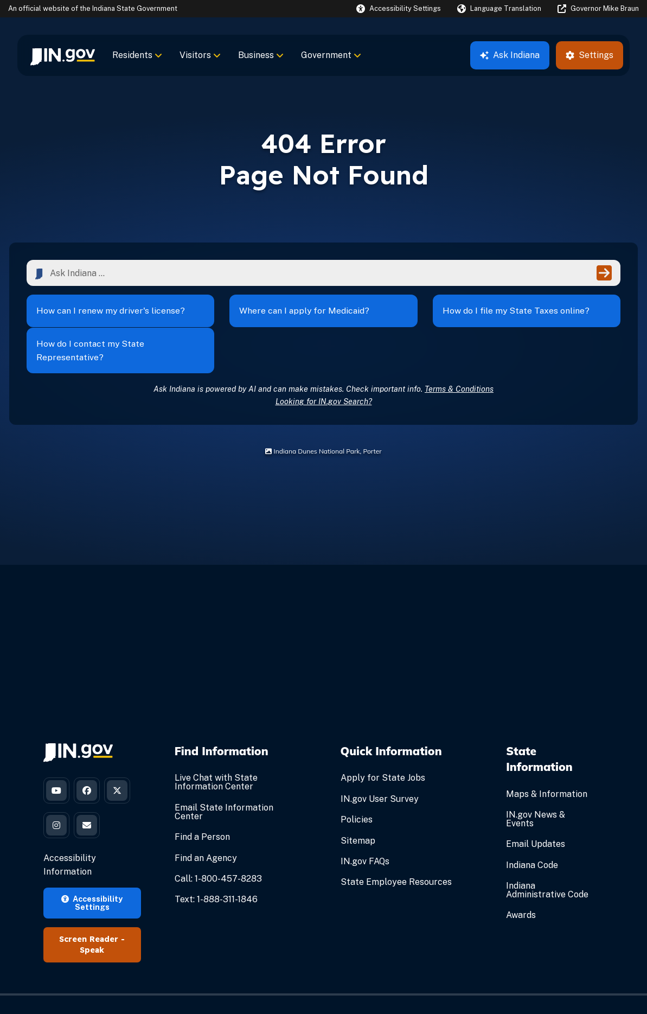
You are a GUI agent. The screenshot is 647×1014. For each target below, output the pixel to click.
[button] (398, 8)
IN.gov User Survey (380, 767)
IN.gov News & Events (535, 786)
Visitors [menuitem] (200, 55)
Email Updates (535, 812)
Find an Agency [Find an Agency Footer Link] (206, 826)
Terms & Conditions (459, 356)
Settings (589, 55)
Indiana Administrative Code (547, 858)
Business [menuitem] (261, 55)
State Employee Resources (396, 850)
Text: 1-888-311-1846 (216, 867)
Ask (510, 55)
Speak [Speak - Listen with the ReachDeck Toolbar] (92, 920)
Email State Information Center (224, 779)
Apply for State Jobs (383, 746)
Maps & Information (546, 762)
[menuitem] (63, 55)
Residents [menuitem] (137, 55)
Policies (357, 787)
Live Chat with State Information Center (216, 750)
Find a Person (202, 805)
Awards (521, 883)
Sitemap (358, 808)
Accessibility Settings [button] (92, 872)
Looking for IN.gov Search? (324, 369)
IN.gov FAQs (365, 829)
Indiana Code (532, 833)
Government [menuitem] (331, 55)
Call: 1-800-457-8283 (218, 846)
